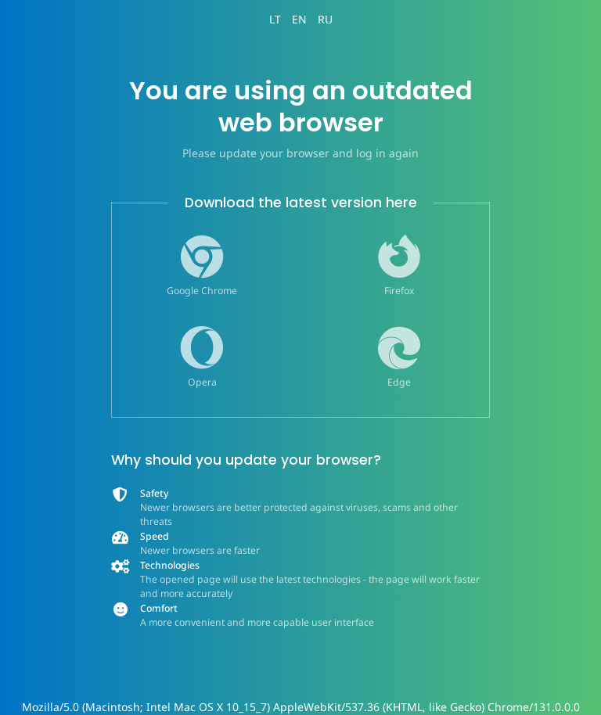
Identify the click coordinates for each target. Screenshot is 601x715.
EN (299, 19)
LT (275, 19)
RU (325, 19)
